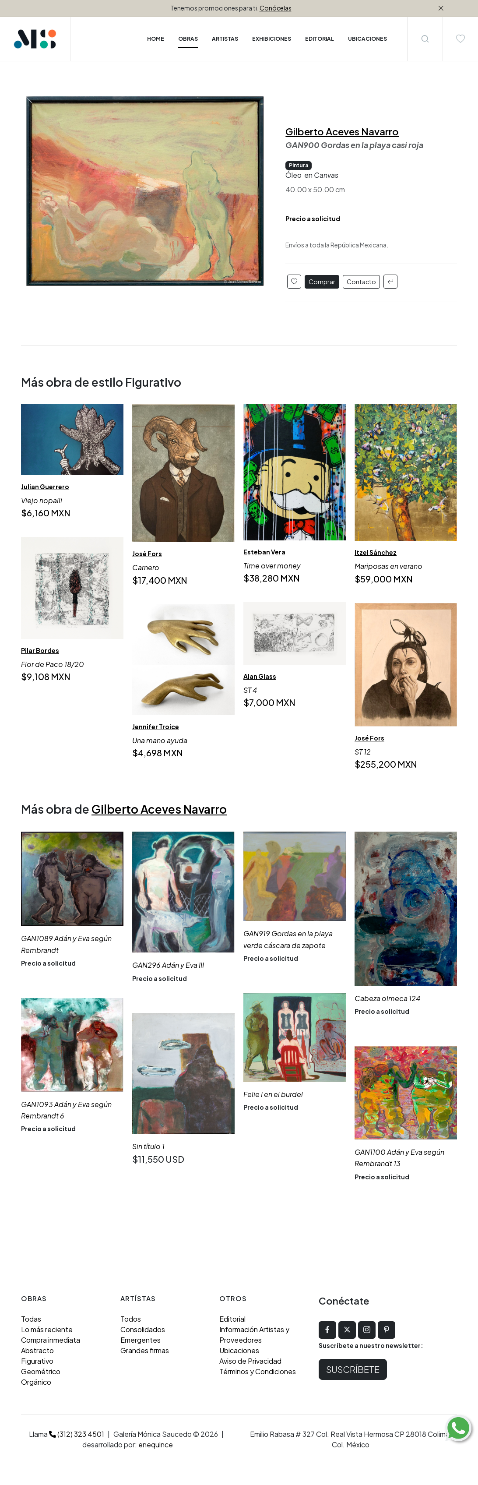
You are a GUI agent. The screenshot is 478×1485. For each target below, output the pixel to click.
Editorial (232, 1318)
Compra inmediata (50, 1339)
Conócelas (276, 8)
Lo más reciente (47, 1329)
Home (155, 38)
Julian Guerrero (45, 486)
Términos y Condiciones (257, 1371)
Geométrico (40, 1371)
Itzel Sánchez (376, 552)
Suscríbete (353, 1369)
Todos (130, 1318)
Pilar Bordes (40, 650)
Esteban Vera (264, 552)
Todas (31, 1318)
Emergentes (140, 1339)
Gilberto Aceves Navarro (342, 131)
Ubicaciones (239, 1350)
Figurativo (37, 1360)
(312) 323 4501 (76, 1434)
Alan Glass (259, 676)
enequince (155, 1444)
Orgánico (36, 1381)
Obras (188, 38)
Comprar (322, 282)
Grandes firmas (144, 1350)
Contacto (361, 282)
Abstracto (37, 1350)
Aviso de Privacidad (250, 1360)
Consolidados (142, 1329)
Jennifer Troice (155, 726)
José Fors (147, 554)
